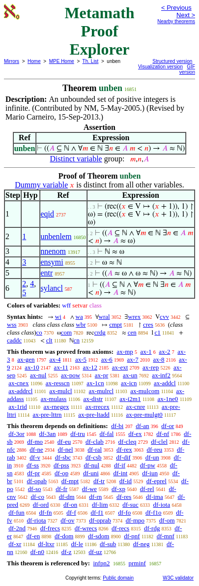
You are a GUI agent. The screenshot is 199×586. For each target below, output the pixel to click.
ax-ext (120, 367)
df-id (125, 481)
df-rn (95, 496)
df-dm (67, 496)
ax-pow (70, 375)
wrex (134, 316)
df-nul (91, 465)
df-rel (147, 489)
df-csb (93, 457)
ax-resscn (58, 383)
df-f (71, 512)
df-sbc (63, 457)
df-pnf (132, 536)
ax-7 (133, 359)
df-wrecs (86, 528)
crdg (100, 332)
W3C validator (178, 578)
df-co (37, 496)
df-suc (130, 504)
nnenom (53, 251)
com (66, 332)
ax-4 (54, 359)
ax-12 (90, 367)
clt (49, 340)
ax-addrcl (20, 391)
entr (47, 273)
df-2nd (17, 528)
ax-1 (146, 351)
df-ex (135, 433)
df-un (152, 457)
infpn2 (101, 563)
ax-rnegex (56, 406)
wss (12, 324)
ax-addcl (165, 383)
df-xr (14, 544)
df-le (77, 544)
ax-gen (25, 359)
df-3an (47, 433)
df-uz (95, 551)
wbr (80, 324)
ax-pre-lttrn (46, 414)
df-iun (150, 473)
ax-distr (93, 398)
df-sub (108, 544)
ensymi (52, 262)
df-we (89, 489)
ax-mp (125, 351)
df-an (142, 426)
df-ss (33, 465)
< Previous (176, 7)
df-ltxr (46, 544)
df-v (34, 457)
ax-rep (150, 367)
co (39, 332)
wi (58, 316)
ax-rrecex (97, 406)
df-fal (107, 433)
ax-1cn (95, 383)
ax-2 (164, 351)
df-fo (124, 512)
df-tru (77, 433)
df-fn (45, 512)
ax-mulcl (60, 391)
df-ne (36, 449)
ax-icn (129, 383)
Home (34, 61)
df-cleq (127, 441)
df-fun (16, 512)
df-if (119, 465)
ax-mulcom (144, 391)
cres (148, 324)
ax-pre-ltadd (94, 414)
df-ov (67, 520)
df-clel (159, 441)
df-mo (35, 441)
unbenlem (56, 236)
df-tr (99, 481)
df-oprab (100, 520)
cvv (164, 316)
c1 (157, 332)
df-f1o (153, 512)
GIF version (187, 69)
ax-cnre (135, 406)
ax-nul (38, 375)
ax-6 (107, 359)
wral (104, 316)
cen (132, 332)
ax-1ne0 (168, 398)
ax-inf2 (161, 375)
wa (79, 316)
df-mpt (70, 481)
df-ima (154, 496)
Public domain (118, 578)
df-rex (124, 449)
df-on (70, 504)
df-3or (16, 433)
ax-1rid (17, 406)
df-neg (141, 544)
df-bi (117, 426)
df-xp (118, 489)
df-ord (41, 504)
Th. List (91, 61)
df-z (66, 551)
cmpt (115, 324)
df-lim (100, 504)
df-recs (120, 528)
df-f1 (97, 512)
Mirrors (11, 61)
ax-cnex (18, 383)
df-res (123, 496)
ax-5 (80, 359)
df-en (33, 536)
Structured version (172, 61)
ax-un (130, 375)
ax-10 (32, 367)
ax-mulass (54, 398)
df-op (61, 473)
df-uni (91, 473)
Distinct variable (76, 158)
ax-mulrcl (101, 391)
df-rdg (152, 528)
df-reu (154, 449)
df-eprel (156, 481)
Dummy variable (41, 185)
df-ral (94, 449)
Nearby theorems (176, 21)
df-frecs (50, 528)
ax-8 (158, 359)
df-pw (147, 465)
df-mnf (165, 536)
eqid (48, 214)
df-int (121, 473)
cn (77, 340)
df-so (34, 489)
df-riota (36, 520)
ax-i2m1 (130, 398)
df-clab (94, 441)
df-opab (37, 481)
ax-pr (101, 375)
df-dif (123, 457)
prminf (136, 563)
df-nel (65, 449)
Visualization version (160, 66)
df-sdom (98, 536)
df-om (167, 520)
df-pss (61, 465)
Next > (185, 15)
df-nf (162, 433)
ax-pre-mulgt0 (144, 414)
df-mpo (135, 520)
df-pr (33, 473)
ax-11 (61, 367)
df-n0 (37, 551)
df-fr (61, 489)
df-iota (162, 504)
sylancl (52, 288)
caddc (14, 340)
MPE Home (61, 61)
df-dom (64, 536)
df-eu (64, 441)
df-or (167, 426)
